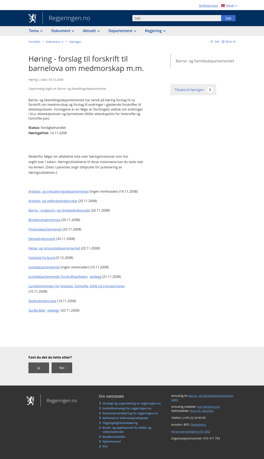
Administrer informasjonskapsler (125, 418)
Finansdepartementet (45, 229)
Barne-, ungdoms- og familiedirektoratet (59, 210)
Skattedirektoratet (42, 301)
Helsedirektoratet (41, 238)
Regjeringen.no (66, 18)
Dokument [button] (61, 30)
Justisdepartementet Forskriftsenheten (58, 276)
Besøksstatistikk (114, 437)
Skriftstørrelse (208, 6)
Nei (61, 368)
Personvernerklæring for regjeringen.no (130, 413)
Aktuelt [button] (90, 30)
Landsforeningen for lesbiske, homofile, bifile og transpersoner (76, 286)
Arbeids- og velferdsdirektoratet (52, 201)
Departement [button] (120, 30)
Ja (38, 368)
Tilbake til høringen (189, 89)
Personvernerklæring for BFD (190, 431)
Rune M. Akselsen (202, 411)
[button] (55, 42)
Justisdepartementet (44, 267)
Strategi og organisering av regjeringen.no (132, 403)
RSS (105, 446)
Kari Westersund (208, 407)
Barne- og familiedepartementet (205, 61)
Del (216, 41)
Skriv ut (231, 41)
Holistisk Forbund (41, 257)
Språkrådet (36, 310)
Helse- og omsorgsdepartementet (54, 248)
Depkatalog (198, 424)
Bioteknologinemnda (44, 220)
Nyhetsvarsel (112, 441)
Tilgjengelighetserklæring (120, 423)
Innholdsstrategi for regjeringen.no (127, 408)
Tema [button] (34, 30)
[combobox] (176, 18)
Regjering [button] (154, 30)
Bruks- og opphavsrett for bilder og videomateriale (127, 430)
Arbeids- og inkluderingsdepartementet (58, 191)
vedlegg (95, 276)
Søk (228, 18)
